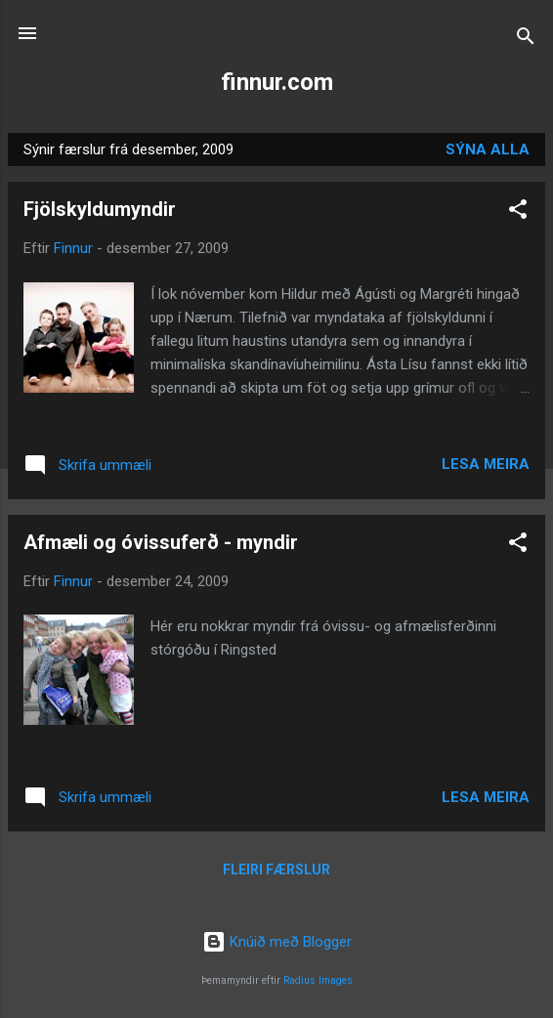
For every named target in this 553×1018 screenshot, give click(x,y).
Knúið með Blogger (277, 942)
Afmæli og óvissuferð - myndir (160, 542)
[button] (518, 212)
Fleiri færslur (276, 869)
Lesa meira (486, 464)
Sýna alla (488, 149)
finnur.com (277, 82)
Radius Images (318, 980)
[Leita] (525, 39)
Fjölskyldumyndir (99, 209)
